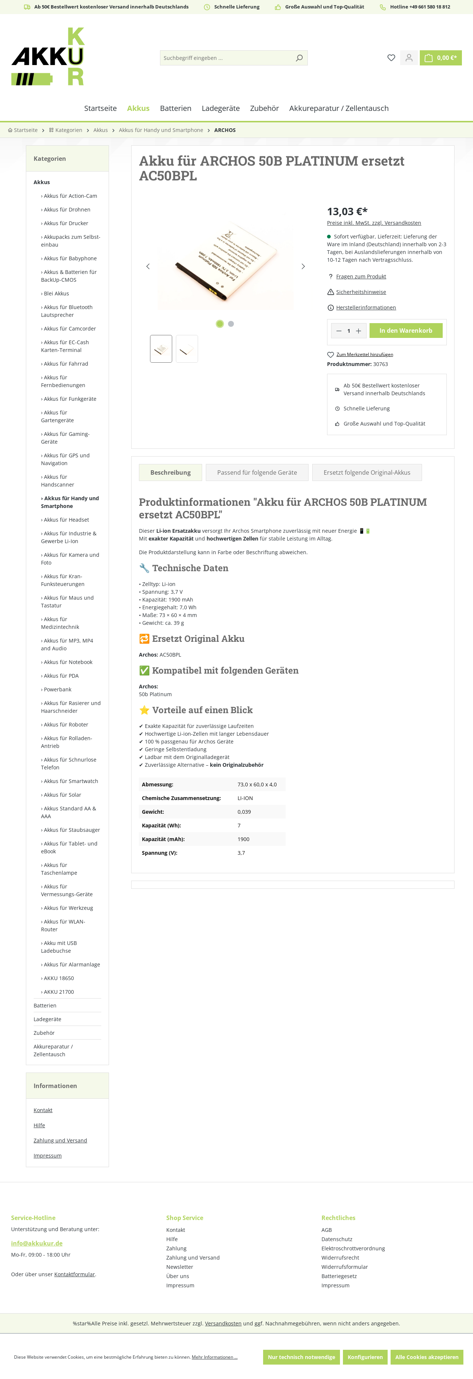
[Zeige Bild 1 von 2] (220, 324)
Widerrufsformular (344, 1266)
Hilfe (39, 1125)
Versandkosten (223, 1323)
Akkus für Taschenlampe (59, 868)
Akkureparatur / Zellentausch (53, 1050)
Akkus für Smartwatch (71, 781)
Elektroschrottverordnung (353, 1248)
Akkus (42, 182)
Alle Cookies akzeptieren (427, 1357)
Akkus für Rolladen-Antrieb (66, 742)
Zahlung (176, 1248)
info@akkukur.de (36, 1243)
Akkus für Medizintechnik (60, 623)
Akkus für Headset (66, 519)
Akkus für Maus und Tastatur (67, 601)
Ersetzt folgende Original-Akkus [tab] (367, 472)
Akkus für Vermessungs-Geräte (67, 890)
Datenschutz (337, 1239)
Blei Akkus (56, 293)
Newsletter (179, 1266)
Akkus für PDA (61, 675)
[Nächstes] (303, 266)
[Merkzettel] (391, 57)
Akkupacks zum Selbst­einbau (71, 240)
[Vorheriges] (147, 266)
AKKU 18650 (59, 978)
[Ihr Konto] (409, 57)
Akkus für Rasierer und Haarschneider (71, 706)
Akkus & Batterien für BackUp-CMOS (69, 275)
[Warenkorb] (441, 57)
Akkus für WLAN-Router (63, 925)
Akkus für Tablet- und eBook (69, 847)
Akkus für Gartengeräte (57, 416)
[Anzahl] (348, 330)
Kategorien (65, 129)
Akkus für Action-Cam (70, 195)
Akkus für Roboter (66, 724)
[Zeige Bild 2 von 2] (231, 324)
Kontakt (43, 1110)
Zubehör (44, 1032)
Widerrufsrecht (340, 1257)
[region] (226, 283)
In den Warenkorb (406, 330)
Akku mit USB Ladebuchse (59, 946)
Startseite (22, 129)
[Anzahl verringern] (339, 330)
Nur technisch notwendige (301, 1357)
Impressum (48, 1155)
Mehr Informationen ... (215, 1357)
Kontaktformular (74, 1274)
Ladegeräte (47, 1019)
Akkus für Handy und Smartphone (70, 502)
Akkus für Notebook (68, 661)
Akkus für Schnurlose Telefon (68, 763)
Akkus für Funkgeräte (70, 398)
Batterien (45, 1005)
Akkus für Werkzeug (68, 907)
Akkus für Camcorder (70, 328)
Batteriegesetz (339, 1276)
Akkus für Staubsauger (72, 829)
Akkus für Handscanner (57, 480)
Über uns (177, 1276)
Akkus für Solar (62, 794)
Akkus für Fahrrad (66, 363)
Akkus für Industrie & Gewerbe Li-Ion (68, 537)
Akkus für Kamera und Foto (70, 558)
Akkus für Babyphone (70, 258)
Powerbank (57, 689)
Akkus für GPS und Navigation (65, 459)
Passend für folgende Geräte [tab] (257, 472)
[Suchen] (298, 58)
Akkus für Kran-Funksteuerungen (63, 580)
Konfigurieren (365, 1357)
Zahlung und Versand (60, 1140)
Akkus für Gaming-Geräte (65, 437)
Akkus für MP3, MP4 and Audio (67, 644)
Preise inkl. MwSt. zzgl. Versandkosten (374, 222)
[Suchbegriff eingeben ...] (225, 58)
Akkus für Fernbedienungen (63, 381)
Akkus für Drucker (66, 223)
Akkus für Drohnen (67, 209)
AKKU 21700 (59, 991)
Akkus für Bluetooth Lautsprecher (67, 311)
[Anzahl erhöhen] (359, 330)
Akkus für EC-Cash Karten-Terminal (65, 346)
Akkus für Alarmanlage (72, 964)
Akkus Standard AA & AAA (68, 812)
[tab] (170, 472)
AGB (326, 1229)
